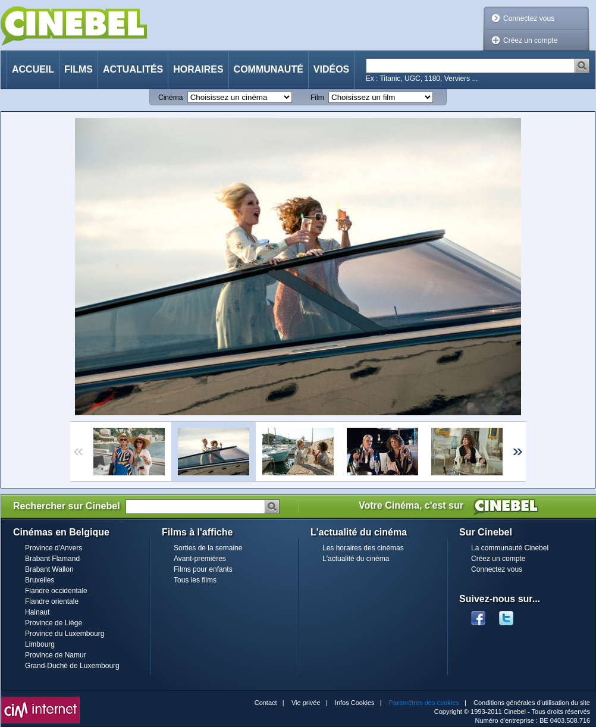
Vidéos (331, 69)
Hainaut (37, 612)
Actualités (133, 69)
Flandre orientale (52, 601)
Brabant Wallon (49, 569)
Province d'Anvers (53, 548)
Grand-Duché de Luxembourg (72, 666)
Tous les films (195, 580)
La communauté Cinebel (509, 548)
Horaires (198, 69)
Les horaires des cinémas (363, 548)
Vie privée (306, 702)
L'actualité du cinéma (355, 558)
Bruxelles (39, 580)
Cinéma (170, 97)
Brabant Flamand (52, 558)
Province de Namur (55, 655)
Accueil (33, 69)
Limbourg (40, 644)
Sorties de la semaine (208, 548)
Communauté (268, 69)
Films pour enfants (203, 569)
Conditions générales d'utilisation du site (531, 702)
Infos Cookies (355, 702)
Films (78, 69)
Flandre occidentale (56, 591)
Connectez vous (528, 18)
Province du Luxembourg (64, 633)
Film (317, 97)
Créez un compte (530, 40)
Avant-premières (200, 558)
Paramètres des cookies (424, 702)
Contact (266, 702)
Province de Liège (53, 623)
